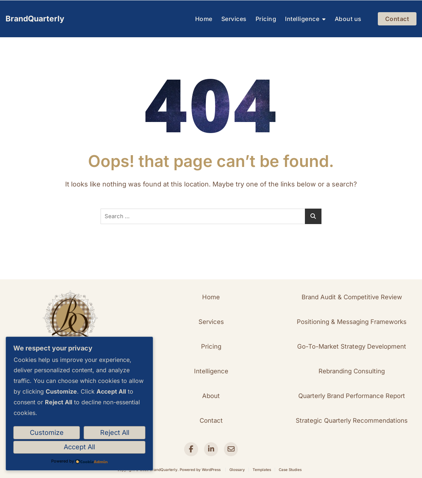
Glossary (237, 469)
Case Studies (290, 469)
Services (234, 18)
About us (348, 18)
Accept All (79, 447)
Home (203, 18)
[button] (211, 297)
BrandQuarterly (35, 18)
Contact (397, 18)
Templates (262, 469)
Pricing (266, 18)
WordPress (211, 469)
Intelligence (302, 18)
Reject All (114, 432)
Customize (47, 432)
